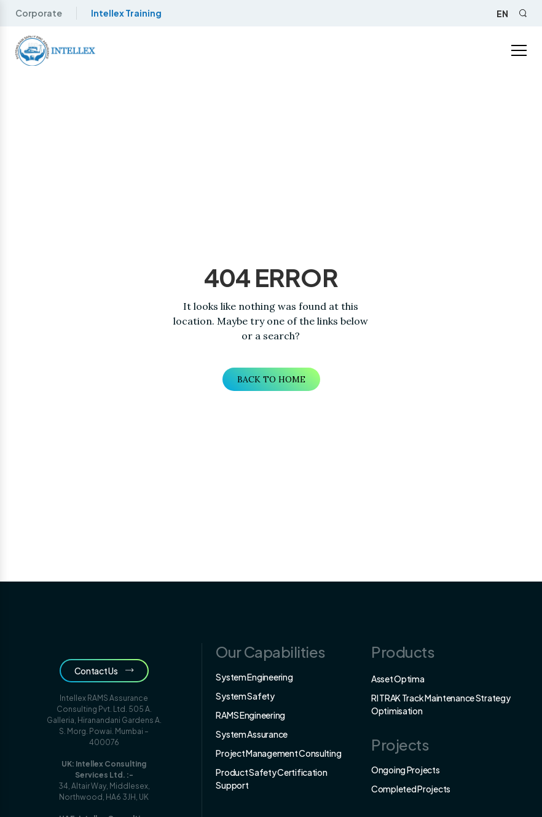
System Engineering (254, 676)
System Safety (245, 695)
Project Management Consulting (278, 753)
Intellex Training (126, 12)
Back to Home (271, 379)
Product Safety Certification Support (271, 779)
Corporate (38, 12)
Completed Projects (410, 788)
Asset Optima (398, 678)
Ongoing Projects (405, 769)
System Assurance (252, 734)
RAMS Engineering (250, 714)
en (502, 13)
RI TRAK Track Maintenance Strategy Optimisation (440, 704)
